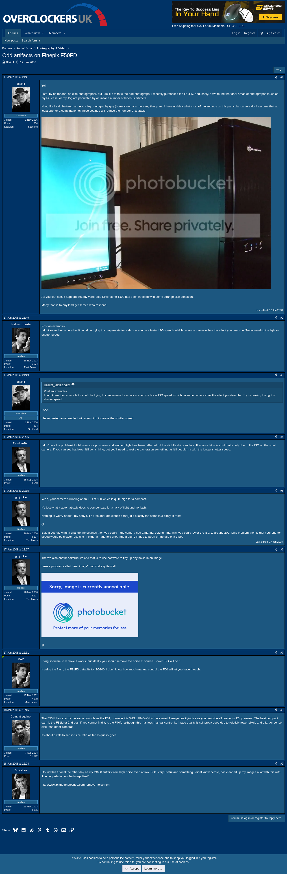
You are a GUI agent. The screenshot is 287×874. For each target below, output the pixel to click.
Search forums (31, 40)
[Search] (273, 33)
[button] (43, 33)
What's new (32, 33)
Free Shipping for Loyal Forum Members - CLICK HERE (208, 26)
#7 (281, 652)
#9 (281, 763)
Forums (13, 33)
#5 (281, 490)
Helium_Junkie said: (57, 385)
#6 (281, 549)
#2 (281, 317)
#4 (281, 437)
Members (55, 33)
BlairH (10, 62)
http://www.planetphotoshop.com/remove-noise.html (75, 784)
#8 (281, 710)
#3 (281, 375)
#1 (281, 77)
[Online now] (3, 657)
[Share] (276, 77)
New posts (11, 40)
